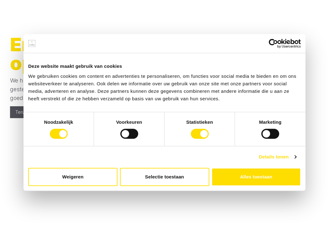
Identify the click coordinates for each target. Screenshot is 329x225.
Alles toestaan (256, 176)
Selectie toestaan (164, 176)
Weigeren (72, 176)
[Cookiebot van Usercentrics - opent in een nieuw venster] (273, 43)
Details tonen (274, 156)
